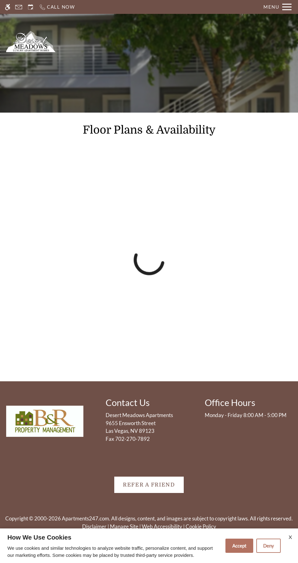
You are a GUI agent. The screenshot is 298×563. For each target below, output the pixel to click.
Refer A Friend (149, 485)
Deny (268, 546)
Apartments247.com (85, 518)
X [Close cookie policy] (290, 537)
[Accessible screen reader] (7, 7)
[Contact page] (18, 7)
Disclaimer (94, 526)
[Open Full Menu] (277, 7)
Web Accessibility (162, 526)
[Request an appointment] (30, 7)
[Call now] (57, 7)
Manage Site (124, 526)
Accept (239, 546)
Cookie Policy (201, 526)
